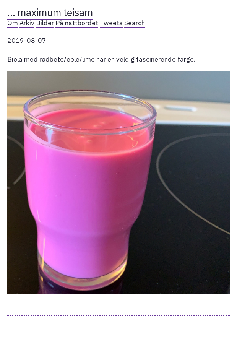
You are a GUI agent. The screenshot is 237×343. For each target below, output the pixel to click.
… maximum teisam (50, 12)
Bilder (45, 22)
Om (12, 22)
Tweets (111, 22)
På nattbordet (76, 22)
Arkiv (26, 22)
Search (134, 22)
